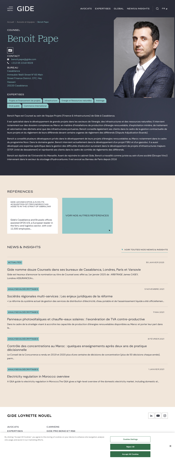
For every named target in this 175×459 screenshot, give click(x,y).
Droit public (14, 106)
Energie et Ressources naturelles (77, 100)
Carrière (53, 427)
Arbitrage (100, 100)
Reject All (130, 448)
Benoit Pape (43, 22)
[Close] (170, 447)
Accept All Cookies (130, 455)
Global (119, 9)
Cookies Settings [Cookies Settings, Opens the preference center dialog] (130, 440)
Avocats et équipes (26, 22)
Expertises (102, 9)
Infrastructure (51, 100)
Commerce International (35, 106)
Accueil (10, 22)
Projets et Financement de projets (24, 100)
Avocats (86, 9)
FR (164, 9)
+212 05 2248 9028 (20, 63)
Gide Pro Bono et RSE (61, 431)
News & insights (138, 9)
